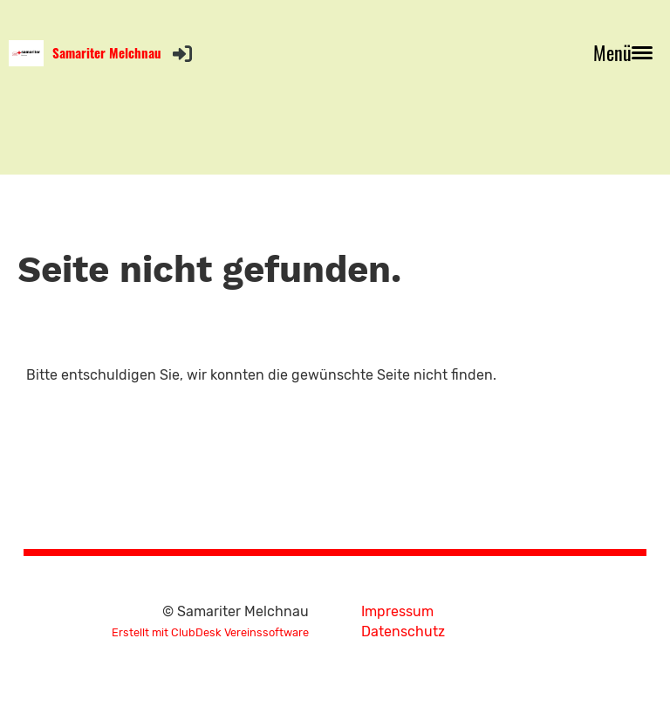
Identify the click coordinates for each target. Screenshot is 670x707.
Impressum (397, 611)
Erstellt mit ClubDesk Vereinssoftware (210, 632)
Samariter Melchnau (106, 53)
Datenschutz (403, 631)
